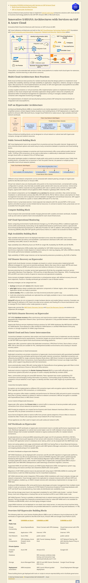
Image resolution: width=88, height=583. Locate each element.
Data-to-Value (61, 32)
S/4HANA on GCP (66, 520)
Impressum (11, 578)
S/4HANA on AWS (42, 520)
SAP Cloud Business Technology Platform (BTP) (55, 30)
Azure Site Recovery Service (55, 307)
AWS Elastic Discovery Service (33, 307)
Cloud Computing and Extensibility (22, 32)
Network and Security (49, 32)
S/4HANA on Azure (27, 520)
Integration (38, 32)
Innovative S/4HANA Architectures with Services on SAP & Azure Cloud (32, 5)
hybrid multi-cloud (48, 13)
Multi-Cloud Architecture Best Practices (24, 7)
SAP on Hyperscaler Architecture (22, 9)
